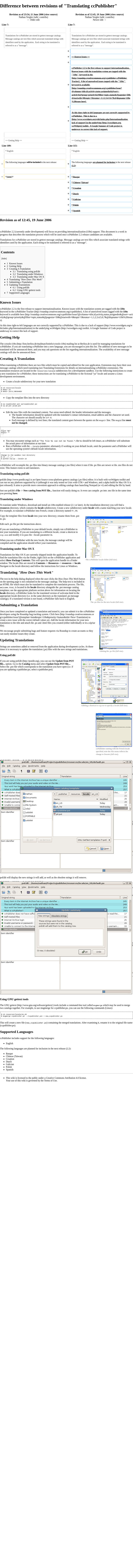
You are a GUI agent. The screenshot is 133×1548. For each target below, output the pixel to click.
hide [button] (4, 258)
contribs (43, 17)
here (22, 314)
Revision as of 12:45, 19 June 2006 (93, 14)
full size (113, 563)
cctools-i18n (10, 343)
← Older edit (33, 20)
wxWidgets (55, 328)
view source (51, 14)
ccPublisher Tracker (24, 311)
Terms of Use (50, 1084)
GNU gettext (10, 1008)
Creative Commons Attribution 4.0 (62, 1081)
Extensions (106, 365)
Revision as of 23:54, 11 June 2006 (26, 14)
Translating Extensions (54, 368)
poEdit (3, 483)
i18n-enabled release (60, 508)
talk (36, 17)
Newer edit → (99, 20)
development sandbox (83, 370)
